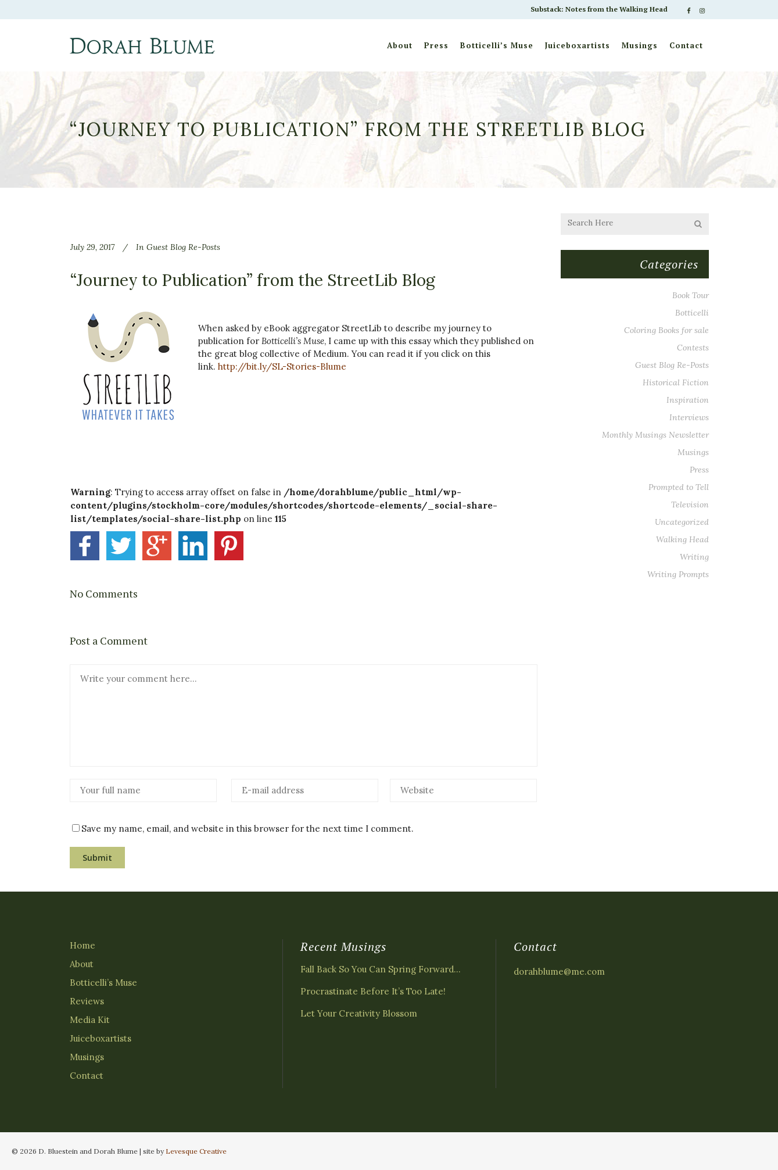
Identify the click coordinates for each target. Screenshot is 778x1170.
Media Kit (90, 1019)
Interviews (689, 417)
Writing (694, 557)
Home (82, 945)
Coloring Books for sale (666, 330)
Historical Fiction (676, 382)
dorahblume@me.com (559, 971)
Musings (693, 452)
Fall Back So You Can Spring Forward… (380, 969)
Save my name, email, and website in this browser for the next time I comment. (247, 828)
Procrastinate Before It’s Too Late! (373, 991)
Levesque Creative (196, 1151)
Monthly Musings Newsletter (655, 435)
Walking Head (682, 539)
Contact (86, 1075)
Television (690, 504)
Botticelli (692, 312)
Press (699, 469)
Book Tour (690, 295)
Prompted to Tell (678, 487)
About (82, 963)
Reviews (87, 1001)
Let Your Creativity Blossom (358, 1013)
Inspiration (687, 400)
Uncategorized (682, 522)
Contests (693, 347)
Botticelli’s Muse (103, 982)
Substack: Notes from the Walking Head (599, 9)
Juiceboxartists (100, 1038)
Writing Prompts (678, 574)
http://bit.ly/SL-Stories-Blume (282, 366)
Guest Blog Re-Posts (183, 247)
